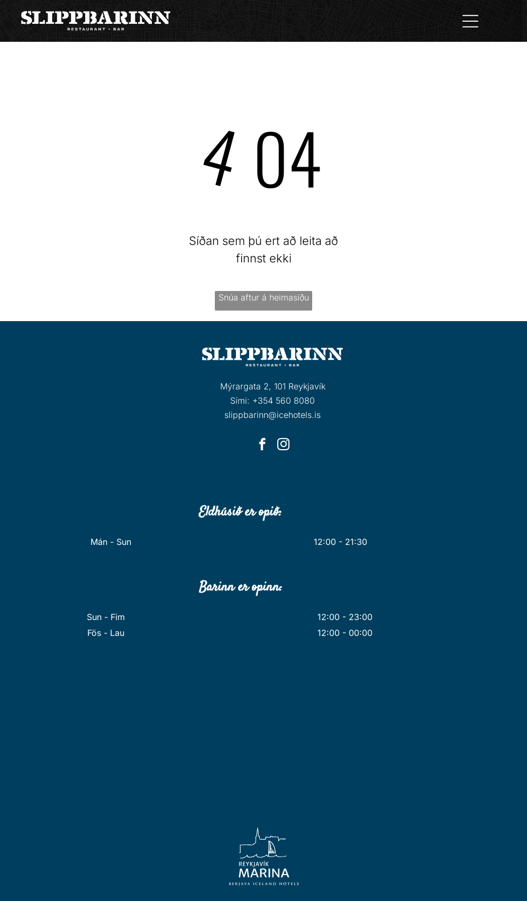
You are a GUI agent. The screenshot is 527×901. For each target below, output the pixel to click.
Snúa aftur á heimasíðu (264, 297)
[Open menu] (470, 21)
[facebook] (262, 445)
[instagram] (283, 445)
